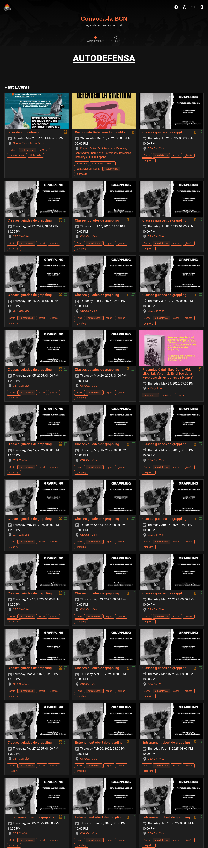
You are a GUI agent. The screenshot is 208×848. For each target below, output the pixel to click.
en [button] (193, 7)
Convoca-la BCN (104, 18)
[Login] (201, 7)
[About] (176, 7)
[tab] (95, 39)
